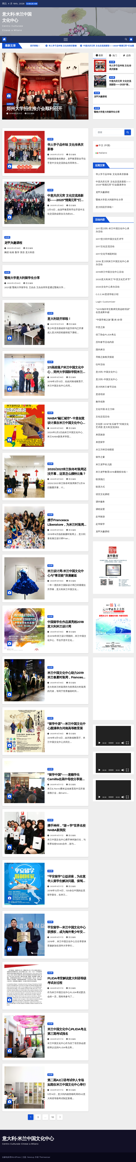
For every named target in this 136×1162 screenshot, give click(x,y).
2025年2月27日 (57, 155)
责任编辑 (29, 113)
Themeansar (44, 1157)
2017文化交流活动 (105, 246)
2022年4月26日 (14, 248)
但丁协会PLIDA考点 (106, 334)
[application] (113, 736)
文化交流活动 (102, 416)
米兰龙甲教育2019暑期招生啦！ (112, 472)
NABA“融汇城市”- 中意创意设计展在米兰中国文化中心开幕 (66, 422)
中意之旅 (100, 327)
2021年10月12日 (57, 324)
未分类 (112, 62)
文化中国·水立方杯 (105, 409)
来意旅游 (100, 434)
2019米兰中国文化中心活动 (110, 272)
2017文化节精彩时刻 (106, 254)
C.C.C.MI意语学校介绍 (107, 294)
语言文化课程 (102, 494)
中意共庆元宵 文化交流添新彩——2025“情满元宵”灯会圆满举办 (120, 84)
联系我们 (100, 479)
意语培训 (100, 394)
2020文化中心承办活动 (108, 286)
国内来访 (100, 349)
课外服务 (100, 501)
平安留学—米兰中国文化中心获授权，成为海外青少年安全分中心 (66, 931)
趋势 (127, 55)
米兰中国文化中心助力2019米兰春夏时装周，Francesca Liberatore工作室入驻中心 (66, 677)
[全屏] (127, 743)
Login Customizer (105, 301)
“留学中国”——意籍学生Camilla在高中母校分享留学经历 (66, 779)
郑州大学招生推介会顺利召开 (34, 108)
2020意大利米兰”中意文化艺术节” (113, 279)
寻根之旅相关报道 (105, 357)
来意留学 (100, 442)
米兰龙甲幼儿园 (104, 464)
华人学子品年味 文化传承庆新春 (112, 174)
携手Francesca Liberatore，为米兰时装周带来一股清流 (65, 524)
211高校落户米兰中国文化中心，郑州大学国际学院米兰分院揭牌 (66, 371)
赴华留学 (10, 104)
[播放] (99, 743)
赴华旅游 (100, 516)
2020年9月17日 (57, 785)
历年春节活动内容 (105, 342)
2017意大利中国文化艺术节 (109, 239)
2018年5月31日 (16, 113)
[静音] (122, 743)
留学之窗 (100, 457)
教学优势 (100, 401)
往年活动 (100, 364)
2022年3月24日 (14, 283)
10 (52, 1117)
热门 (113, 55)
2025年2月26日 (57, 205)
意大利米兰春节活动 (106, 386)
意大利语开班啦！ (59, 319)
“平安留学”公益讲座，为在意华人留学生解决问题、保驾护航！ (66, 881)
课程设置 (100, 509)
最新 (99, 55)
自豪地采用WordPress (11, 1157)
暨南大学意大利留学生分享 (107, 112)
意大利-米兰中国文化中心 (28, 1138)
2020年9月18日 (57, 377)
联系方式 (100, 486)
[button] (126, 39)
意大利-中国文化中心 (106, 372)
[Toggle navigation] (65, 39)
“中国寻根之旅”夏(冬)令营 (109, 319)
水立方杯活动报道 (105, 449)
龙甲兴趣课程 (100, 96)
